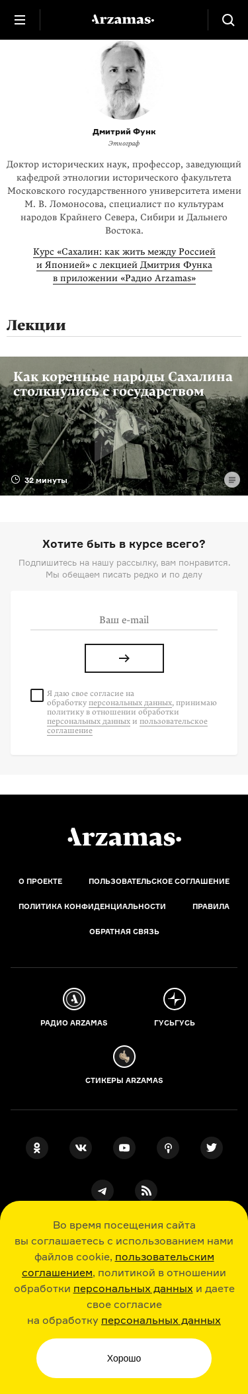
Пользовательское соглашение (159, 881)
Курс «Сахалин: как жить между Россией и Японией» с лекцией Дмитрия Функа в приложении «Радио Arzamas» (124, 265)
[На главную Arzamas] (124, 20)
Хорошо (124, 1358)
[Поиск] (228, 20)
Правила (210, 906)
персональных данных (133, 1288)
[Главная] (124, 837)
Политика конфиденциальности (92, 906)
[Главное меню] (20, 20)
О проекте (40, 881)
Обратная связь (124, 931)
